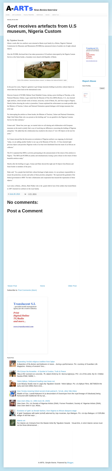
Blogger (70, 463)
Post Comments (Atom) (27, 290)
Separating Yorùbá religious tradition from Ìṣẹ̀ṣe (36, 362)
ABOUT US (55, 15)
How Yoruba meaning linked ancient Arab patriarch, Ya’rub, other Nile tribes (47, 391)
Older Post (72, 286)
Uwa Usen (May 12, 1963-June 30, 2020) (33, 401)
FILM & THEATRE (29, 15)
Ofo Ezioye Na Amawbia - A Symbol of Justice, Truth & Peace (41, 371)
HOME (8, 15)
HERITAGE (39, 15)
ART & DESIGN (16, 15)
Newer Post (12, 286)
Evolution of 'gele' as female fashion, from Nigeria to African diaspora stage (47, 411)
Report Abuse (89, 81)
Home (42, 286)
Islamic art (21, 421)
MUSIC (48, 15)
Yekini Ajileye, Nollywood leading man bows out (36, 381)
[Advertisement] (42, 268)
